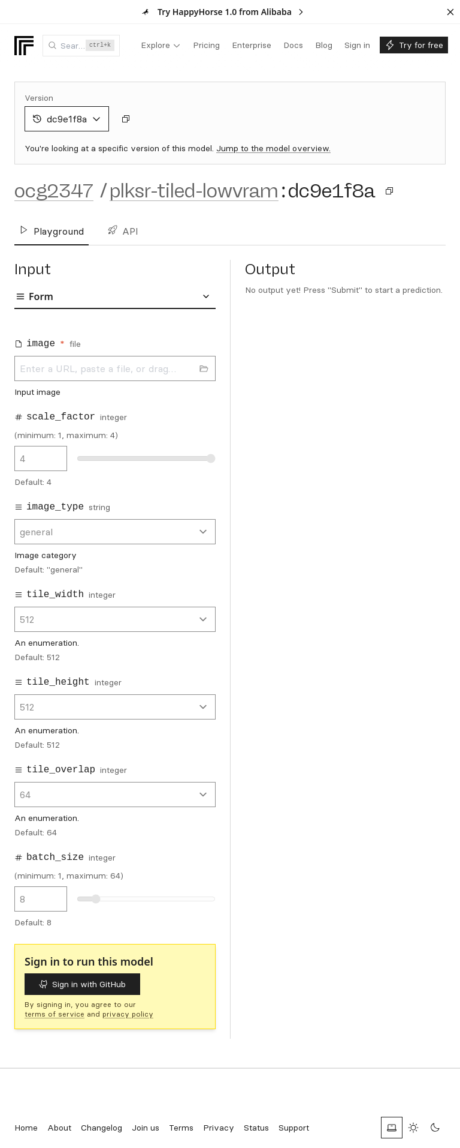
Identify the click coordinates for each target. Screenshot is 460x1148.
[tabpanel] (115, 629)
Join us (145, 1127)
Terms (181, 1127)
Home (26, 1127)
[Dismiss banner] (450, 12)
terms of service (54, 1013)
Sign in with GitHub (82, 984)
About (59, 1127)
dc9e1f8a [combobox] (66, 119)
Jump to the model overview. (273, 148)
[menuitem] (160, 45)
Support (294, 1127)
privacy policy (127, 1013)
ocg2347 (53, 190)
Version (39, 97)
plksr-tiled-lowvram (194, 190)
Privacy (218, 1127)
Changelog (101, 1127)
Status (256, 1127)
